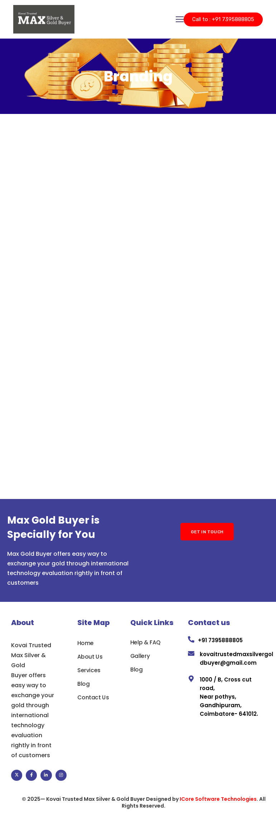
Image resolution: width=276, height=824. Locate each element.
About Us (89, 656)
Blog (83, 684)
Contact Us (93, 697)
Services (89, 670)
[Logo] (43, 19)
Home (85, 643)
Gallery (140, 656)
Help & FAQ (145, 642)
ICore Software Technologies (218, 799)
